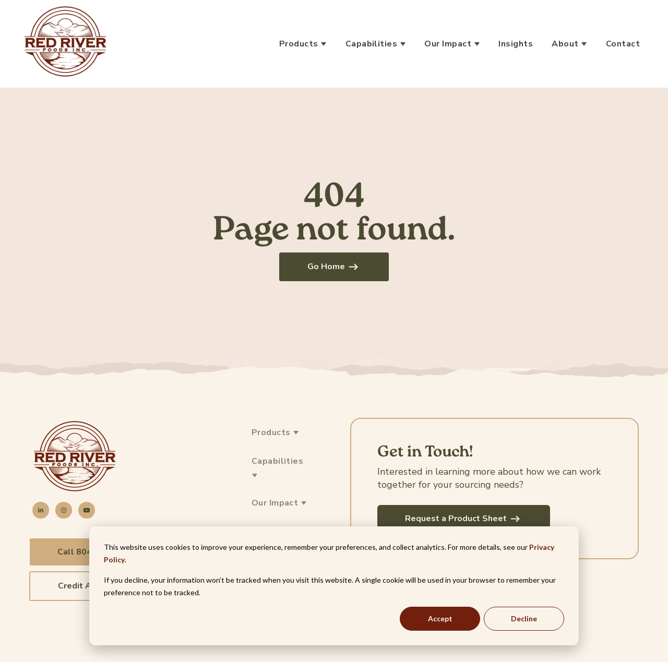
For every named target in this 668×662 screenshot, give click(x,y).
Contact (623, 44)
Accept (440, 618)
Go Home (334, 266)
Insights (515, 44)
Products (299, 44)
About (566, 44)
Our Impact (448, 44)
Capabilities (372, 44)
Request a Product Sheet (463, 518)
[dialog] (334, 585)
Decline (524, 618)
